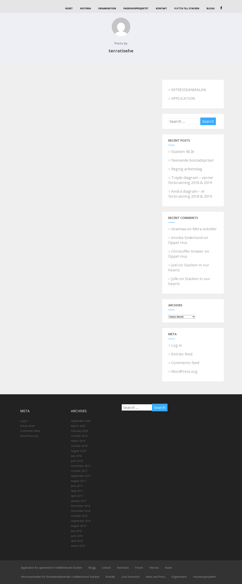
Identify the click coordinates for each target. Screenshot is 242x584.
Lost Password (130, 576)
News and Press (155, 576)
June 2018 (77, 461)
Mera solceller (205, 228)
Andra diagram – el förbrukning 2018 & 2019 (190, 194)
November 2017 (80, 466)
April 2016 (77, 541)
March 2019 (78, 441)
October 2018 (79, 446)
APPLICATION (181, 98)
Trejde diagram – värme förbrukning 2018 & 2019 (190, 180)
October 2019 (79, 436)
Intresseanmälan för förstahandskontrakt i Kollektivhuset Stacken (60, 576)
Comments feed (183, 362)
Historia (85, 8)
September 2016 (81, 521)
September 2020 (81, 421)
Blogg (211, 8)
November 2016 (80, 511)
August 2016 (78, 526)
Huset (69, 8)
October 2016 (79, 516)
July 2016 (76, 531)
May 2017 (77, 491)
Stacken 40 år (181, 151)
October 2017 (79, 471)
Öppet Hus (177, 242)
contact (106, 567)
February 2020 (79, 431)
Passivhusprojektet (135, 8)
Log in (175, 345)
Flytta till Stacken (186, 8)
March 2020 (78, 426)
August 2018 (78, 451)
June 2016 (77, 536)
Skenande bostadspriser (191, 160)
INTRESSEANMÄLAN (187, 89)
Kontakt (161, 8)
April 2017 (77, 496)
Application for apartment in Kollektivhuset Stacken (51, 567)
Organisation (107, 8)
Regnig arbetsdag (185, 168)
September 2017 (81, 476)
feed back (123, 567)
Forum (139, 567)
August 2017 (78, 481)
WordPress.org (182, 371)
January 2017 (79, 501)
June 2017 (77, 486)
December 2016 (80, 506)
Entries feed (180, 354)
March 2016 (78, 546)
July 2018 (76, 456)
